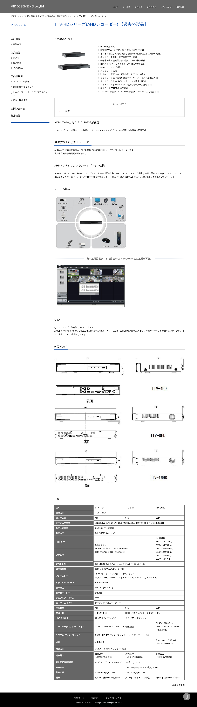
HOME (115, 7)
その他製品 (18, 68)
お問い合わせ (166, 7)
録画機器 (17, 63)
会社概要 (126, 7)
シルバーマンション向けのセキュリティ (30, 93)
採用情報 (180, 7)
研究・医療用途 (20, 100)
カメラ (16, 58)
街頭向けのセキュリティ (24, 87)
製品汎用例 (151, 7)
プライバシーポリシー (114, 698)
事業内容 (17, 44)
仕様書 (63, 110)
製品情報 (138, 7)
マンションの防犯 (21, 81)
